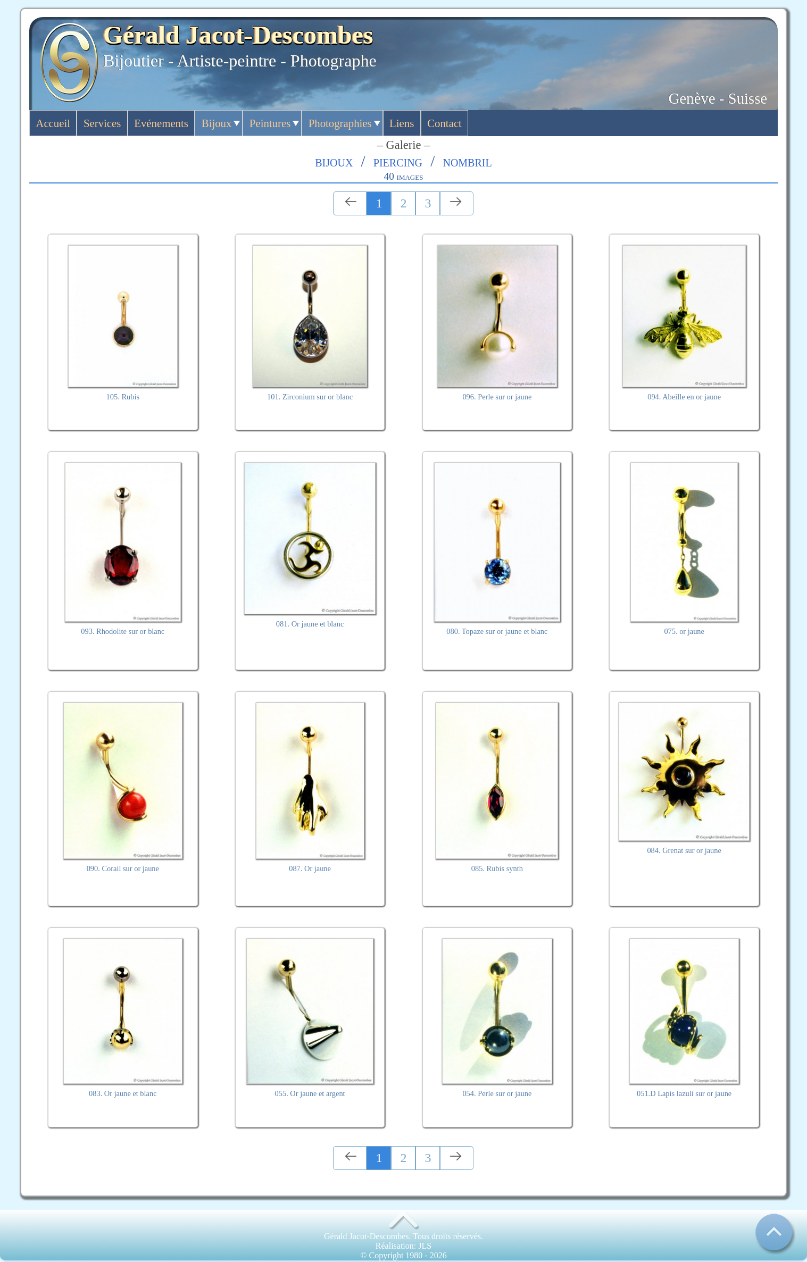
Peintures (269, 123)
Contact (444, 123)
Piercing (397, 161)
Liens (401, 123)
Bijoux (217, 123)
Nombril (467, 161)
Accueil (53, 123)
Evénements (161, 123)
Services (102, 123)
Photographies (340, 123)
